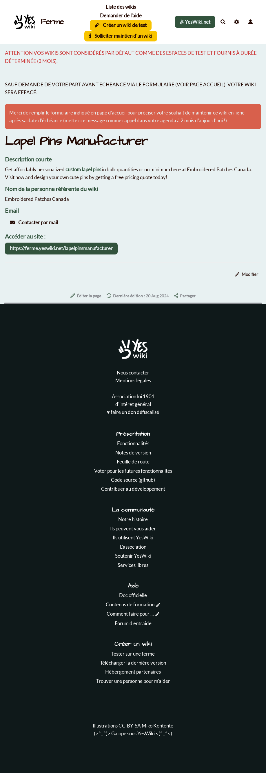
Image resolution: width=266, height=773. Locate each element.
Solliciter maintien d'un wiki (120, 36)
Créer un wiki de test (121, 25)
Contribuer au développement (133, 489)
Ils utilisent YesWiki (133, 537)
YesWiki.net (195, 22)
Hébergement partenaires (133, 672)
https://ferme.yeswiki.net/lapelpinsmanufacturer (61, 248)
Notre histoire (133, 519)
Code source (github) (133, 480)
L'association (133, 547)
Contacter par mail (34, 222)
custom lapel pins (83, 169)
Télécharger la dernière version (133, 663)
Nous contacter (133, 373)
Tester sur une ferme (133, 654)
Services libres (133, 565)
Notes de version (133, 453)
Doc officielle (133, 595)
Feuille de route (133, 462)
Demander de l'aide (121, 15)
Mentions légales (133, 380)
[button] (250, 22)
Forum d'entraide (133, 623)
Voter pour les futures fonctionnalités (133, 471)
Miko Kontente (157, 726)
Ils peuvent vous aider (133, 528)
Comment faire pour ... (130, 614)
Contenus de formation (130, 604)
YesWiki (146, 733)
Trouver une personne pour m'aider (133, 681)
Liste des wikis (121, 7)
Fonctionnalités (133, 443)
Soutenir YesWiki (133, 556)
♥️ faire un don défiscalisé (133, 412)
